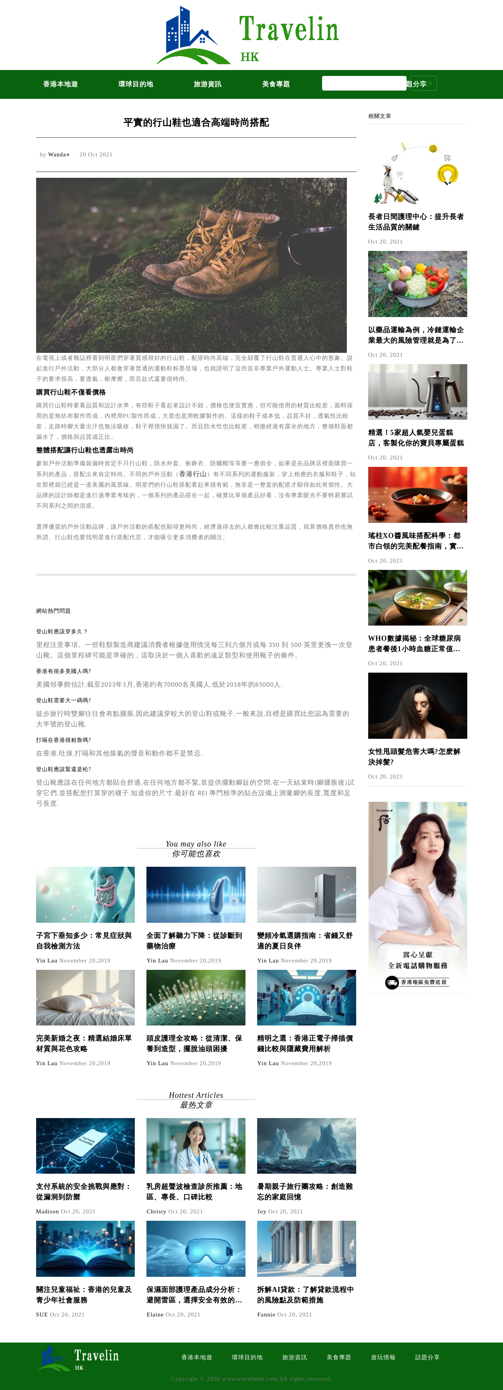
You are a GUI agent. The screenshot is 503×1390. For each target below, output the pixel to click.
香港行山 (193, 474)
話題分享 (427, 1357)
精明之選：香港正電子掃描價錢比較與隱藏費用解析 (305, 1043)
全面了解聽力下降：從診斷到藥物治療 (194, 941)
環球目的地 (135, 84)
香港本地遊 (60, 84)
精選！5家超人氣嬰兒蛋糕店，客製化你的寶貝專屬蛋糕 (416, 438)
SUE (42, 1314)
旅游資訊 (208, 84)
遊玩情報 (383, 1357)
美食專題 (276, 84)
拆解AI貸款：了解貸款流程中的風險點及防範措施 (305, 1295)
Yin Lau (47, 960)
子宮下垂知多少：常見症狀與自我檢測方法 (84, 941)
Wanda (57, 154)
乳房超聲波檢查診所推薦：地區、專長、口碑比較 (194, 1192)
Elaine (155, 1314)
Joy (261, 1211)
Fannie (266, 1314)
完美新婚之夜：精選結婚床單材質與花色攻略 (84, 1043)
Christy (156, 1211)
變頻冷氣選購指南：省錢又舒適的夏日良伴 (305, 941)
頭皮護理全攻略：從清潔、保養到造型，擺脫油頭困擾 (194, 1043)
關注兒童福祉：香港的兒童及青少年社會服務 (84, 1295)
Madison (47, 1211)
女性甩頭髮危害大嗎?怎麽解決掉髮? (414, 757)
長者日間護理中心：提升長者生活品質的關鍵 (416, 222)
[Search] (364, 83)
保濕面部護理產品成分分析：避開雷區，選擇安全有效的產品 (194, 1296)
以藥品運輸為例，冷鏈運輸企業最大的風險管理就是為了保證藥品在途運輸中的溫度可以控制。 (416, 336)
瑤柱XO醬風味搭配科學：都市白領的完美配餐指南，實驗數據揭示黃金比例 (416, 542)
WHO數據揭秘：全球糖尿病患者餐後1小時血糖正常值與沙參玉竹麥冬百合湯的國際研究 (416, 644)
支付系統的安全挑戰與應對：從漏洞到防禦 (84, 1192)
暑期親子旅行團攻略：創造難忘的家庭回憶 (305, 1192)
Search (423, 83)
